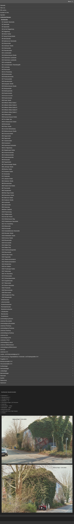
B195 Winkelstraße (7, 297)
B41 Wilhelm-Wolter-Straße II (9, 105)
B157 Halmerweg (6, 271)
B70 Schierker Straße (7, 171)
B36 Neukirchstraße (7, 98)
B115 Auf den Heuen (7, 216)
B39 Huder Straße (6, 100)
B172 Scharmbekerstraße (8, 278)
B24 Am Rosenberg (7, 71)
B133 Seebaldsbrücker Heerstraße (11, 231)
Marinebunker (4, 314)
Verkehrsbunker (5, 299)
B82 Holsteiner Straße (7, 181)
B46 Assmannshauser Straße (9, 117)
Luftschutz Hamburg (5, 330)
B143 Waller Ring (6, 247)
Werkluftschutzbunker (6, 309)
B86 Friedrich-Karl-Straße (8, 185)
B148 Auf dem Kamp (7, 254)
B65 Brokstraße (6, 159)
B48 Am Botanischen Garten (9, 121)
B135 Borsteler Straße (7, 233)
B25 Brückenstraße (7, 74)
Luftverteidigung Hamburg (7, 333)
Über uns (2, 7)
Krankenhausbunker (6, 304)
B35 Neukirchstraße (7, 95)
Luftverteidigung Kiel (5, 337)
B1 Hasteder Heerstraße (8, 22)
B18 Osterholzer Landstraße (9, 57)
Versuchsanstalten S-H (6, 363)
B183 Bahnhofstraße (7, 290)
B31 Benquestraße (6, 88)
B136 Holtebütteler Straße (8, 235)
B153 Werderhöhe (6, 264)
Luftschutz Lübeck (5, 340)
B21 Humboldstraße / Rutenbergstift (11, 64)
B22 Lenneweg (6, 67)
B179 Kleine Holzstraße (8, 285)
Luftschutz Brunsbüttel (6, 321)
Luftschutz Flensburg (5, 325)
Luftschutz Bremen (5, 17)
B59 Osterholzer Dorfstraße (9, 145)
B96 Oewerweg (6, 207)
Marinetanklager (4, 373)
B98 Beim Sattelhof (7, 209)
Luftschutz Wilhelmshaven (7, 344)
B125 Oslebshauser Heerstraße (10, 221)
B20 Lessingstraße (6, 62)
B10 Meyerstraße (6, 43)
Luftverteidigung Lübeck (6, 342)
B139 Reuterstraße (7, 240)
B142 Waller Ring (6, 245)
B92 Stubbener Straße (7, 200)
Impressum (3, 382)
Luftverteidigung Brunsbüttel (7, 323)
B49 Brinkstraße (6, 124)
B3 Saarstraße (5, 26)
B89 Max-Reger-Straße (8, 193)
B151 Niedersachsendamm (9, 259)
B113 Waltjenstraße (7, 214)
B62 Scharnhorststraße (8, 152)
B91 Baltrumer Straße (7, 197)
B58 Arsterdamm (6, 143)
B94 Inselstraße (6, 202)
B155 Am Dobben (6, 266)
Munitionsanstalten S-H (6, 361)
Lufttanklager (3, 371)
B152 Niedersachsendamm (9, 261)
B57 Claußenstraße (7, 140)
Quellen (2, 378)
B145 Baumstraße (6, 252)
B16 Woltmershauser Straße (9, 55)
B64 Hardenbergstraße (8, 157)
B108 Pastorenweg (7, 212)
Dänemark (3, 375)
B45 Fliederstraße (6, 114)
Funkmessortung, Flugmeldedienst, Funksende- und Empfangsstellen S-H (19, 356)
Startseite (2, 5)
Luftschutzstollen (5, 302)
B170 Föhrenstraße (7, 276)
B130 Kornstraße (6, 228)
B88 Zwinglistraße (6, 190)
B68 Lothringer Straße (7, 166)
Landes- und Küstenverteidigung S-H (9, 354)
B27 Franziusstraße (7, 79)
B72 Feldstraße (6, 176)
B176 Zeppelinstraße (7, 280)
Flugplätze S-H (4, 359)
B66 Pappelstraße (6, 162)
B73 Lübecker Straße (7, 178)
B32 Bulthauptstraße (7, 90)
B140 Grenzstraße (6, 242)
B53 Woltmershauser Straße (9, 131)
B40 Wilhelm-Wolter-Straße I (9, 102)
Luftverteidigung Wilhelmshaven (8, 347)
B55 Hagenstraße (6, 136)
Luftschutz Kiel (4, 335)
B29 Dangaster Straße (7, 83)
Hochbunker (4, 19)
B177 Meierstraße (6, 283)
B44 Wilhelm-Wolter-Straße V (9, 112)
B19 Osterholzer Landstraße (9, 60)
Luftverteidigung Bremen (6, 318)
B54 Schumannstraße (7, 133)
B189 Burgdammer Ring (8, 295)
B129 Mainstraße (6, 226)
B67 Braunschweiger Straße (9, 164)
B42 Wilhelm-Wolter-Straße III (9, 107)
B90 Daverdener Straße (8, 195)
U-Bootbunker (4, 311)
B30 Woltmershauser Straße (9, 86)
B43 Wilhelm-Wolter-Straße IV (9, 109)
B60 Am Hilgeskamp (7, 147)
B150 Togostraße (6, 257)
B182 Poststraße (6, 287)
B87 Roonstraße (6, 188)
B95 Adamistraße (6, 204)
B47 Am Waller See (7, 119)
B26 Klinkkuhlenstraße (7, 76)
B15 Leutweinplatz (6, 53)
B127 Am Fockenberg (7, 223)
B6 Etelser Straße (6, 34)
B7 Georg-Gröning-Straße (8, 36)
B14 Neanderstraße (7, 50)
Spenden (2, 15)
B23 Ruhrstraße (6, 69)
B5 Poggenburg (6, 31)
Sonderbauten (4, 316)
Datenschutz (3, 380)
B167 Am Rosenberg (7, 273)
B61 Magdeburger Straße (8, 150)
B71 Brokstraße (6, 174)
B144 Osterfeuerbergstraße (9, 249)
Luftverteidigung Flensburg (7, 328)
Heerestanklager (4, 368)
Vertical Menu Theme (40, 522)
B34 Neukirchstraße (7, 93)
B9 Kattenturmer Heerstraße (9, 41)
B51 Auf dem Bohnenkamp (9, 128)
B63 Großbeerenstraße (8, 155)
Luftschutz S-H (4, 352)
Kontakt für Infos (4, 12)
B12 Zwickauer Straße (7, 45)
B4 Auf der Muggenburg (8, 29)
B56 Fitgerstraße (6, 138)
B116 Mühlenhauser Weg (8, 219)
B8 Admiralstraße (6, 38)
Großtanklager (4, 366)
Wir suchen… (3, 10)
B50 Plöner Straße (6, 126)
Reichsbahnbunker (6, 306)
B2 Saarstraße (5, 24)
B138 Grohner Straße (7, 238)
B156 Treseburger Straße (8, 268)
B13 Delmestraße (6, 48)
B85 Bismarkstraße (7, 183)
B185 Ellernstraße (6, 292)
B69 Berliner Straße (7, 169)
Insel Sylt (2, 349)
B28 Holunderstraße (7, 81)
